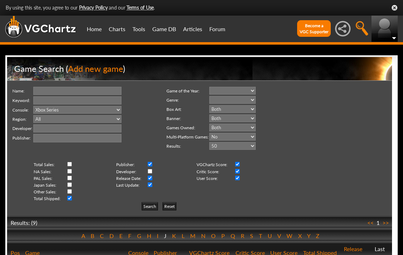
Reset (169, 206)
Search (149, 206)
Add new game (95, 68)
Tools (138, 29)
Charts (117, 29)
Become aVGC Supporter (314, 28)
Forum (217, 29)
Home (94, 29)
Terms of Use (140, 8)
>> (385, 222)
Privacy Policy (93, 8)
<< (370, 222)
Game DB (164, 29)
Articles (192, 29)
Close (394, 8)
